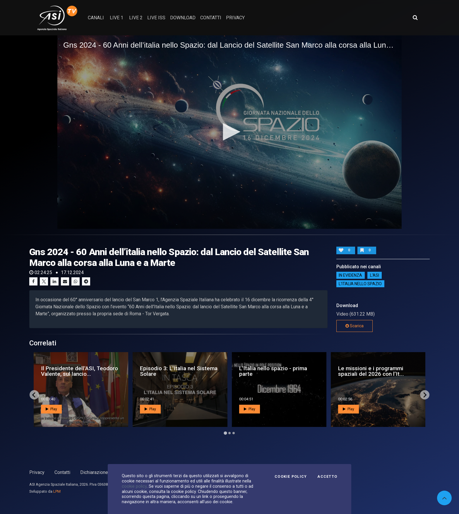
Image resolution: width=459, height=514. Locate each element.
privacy (235, 17)
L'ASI (374, 275)
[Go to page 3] (233, 433)
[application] (229, 132)
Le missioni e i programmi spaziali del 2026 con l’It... (371, 371)
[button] (229, 132)
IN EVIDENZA (350, 275)
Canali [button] (96, 17)
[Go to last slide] (34, 394)
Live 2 (136, 17)
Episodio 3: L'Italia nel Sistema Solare (178, 371)
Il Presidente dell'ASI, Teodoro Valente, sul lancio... (79, 371)
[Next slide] (424, 394)
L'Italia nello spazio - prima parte (273, 371)
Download (183, 17)
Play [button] (51, 409)
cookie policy (134, 486)
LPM (57, 491)
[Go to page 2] (229, 433)
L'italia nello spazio (360, 283)
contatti (210, 17)
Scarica (354, 325)
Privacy (36, 472)
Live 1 (116, 17)
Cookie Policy (291, 476)
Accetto (327, 476)
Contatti (62, 472)
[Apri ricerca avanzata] (415, 17)
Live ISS (156, 17)
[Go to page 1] (225, 433)
